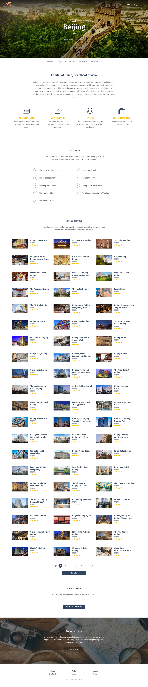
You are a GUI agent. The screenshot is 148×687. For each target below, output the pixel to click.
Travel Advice (95, 62)
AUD (129, 5)
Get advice (74, 649)
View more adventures (74, 607)
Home (52, 671)
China (73, 39)
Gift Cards (53, 674)
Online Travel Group (76, 679)
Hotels (68, 62)
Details (50, 62)
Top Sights (59, 62)
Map (75, 62)
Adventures (84, 62)
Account (119, 5)
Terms (95, 674)
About (95, 671)
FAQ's (74, 671)
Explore (65, 39)
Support (74, 674)
